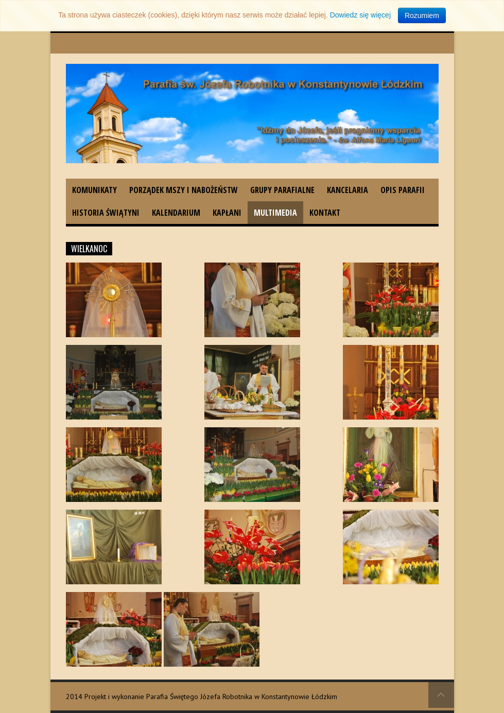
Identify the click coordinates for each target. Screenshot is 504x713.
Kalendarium (176, 212)
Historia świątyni (106, 212)
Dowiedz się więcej (360, 15)
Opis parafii (402, 190)
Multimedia (275, 212)
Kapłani (227, 212)
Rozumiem (422, 15)
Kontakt (324, 212)
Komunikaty (94, 190)
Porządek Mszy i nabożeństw (183, 190)
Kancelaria (347, 190)
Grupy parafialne (282, 190)
